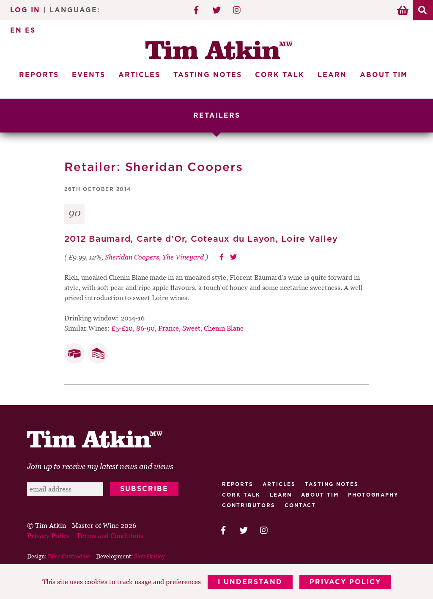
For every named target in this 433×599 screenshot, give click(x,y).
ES (30, 30)
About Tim (384, 75)
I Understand (250, 582)
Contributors (248, 505)
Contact (300, 505)
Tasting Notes (207, 75)
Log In (25, 10)
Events (88, 75)
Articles (139, 75)
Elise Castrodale (69, 556)
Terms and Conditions (110, 535)
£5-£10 (122, 328)
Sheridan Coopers (132, 257)
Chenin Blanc (223, 328)
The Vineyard (183, 257)
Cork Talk (279, 75)
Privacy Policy (345, 582)
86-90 (145, 328)
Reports (39, 75)
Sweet (191, 328)
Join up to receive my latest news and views (100, 466)
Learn (332, 75)
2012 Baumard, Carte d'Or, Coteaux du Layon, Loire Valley (201, 239)
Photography (373, 494)
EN (16, 30)
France (168, 328)
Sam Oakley (149, 556)
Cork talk (241, 494)
